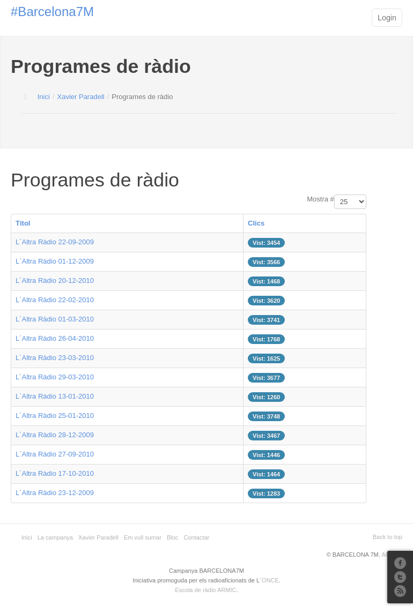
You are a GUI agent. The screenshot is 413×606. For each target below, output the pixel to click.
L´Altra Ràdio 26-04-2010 (55, 338)
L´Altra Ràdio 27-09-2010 (55, 454)
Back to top (387, 537)
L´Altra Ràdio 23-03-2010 (55, 358)
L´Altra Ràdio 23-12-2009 (55, 493)
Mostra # (320, 199)
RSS (400, 591)
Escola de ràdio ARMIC (205, 590)
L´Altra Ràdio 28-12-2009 (55, 435)
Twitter (400, 577)
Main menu (356, 19)
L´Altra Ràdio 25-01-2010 (55, 416)
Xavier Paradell (81, 97)
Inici (44, 97)
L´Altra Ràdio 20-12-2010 (55, 280)
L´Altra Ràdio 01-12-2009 (55, 261)
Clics (256, 223)
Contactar (196, 537)
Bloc (173, 537)
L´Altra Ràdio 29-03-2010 (55, 377)
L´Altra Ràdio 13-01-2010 (55, 396)
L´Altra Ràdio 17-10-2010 (55, 473)
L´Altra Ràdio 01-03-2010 (55, 319)
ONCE (270, 580)
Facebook (400, 563)
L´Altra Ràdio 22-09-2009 (55, 242)
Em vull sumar (142, 537)
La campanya (55, 537)
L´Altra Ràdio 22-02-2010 (55, 300)
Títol (23, 223)
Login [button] (387, 17)
